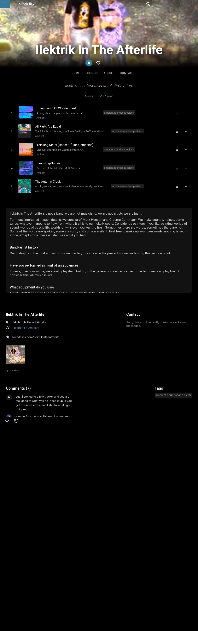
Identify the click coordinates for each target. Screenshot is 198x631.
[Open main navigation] (5, 4)
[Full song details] (187, 113)
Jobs (53, 608)
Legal (104, 608)
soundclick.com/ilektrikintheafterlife (36, 334)
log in (35, 478)
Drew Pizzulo (115, 548)
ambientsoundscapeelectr (119, 112)
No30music (83, 548)
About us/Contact (34, 608)
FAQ (16, 608)
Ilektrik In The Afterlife (25, 311)
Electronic (19, 325)
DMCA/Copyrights (72, 608)
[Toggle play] (11, 112)
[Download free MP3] (178, 113)
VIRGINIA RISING (51, 548)
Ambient (40, 117)
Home (77, 73)
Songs (92, 73)
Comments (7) (18, 385)
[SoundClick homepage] (25, 4)
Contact (127, 73)
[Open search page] (194, 4)
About (109, 73)
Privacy (92, 608)
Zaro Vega (147, 548)
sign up (21, 478)
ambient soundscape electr (173, 392)
